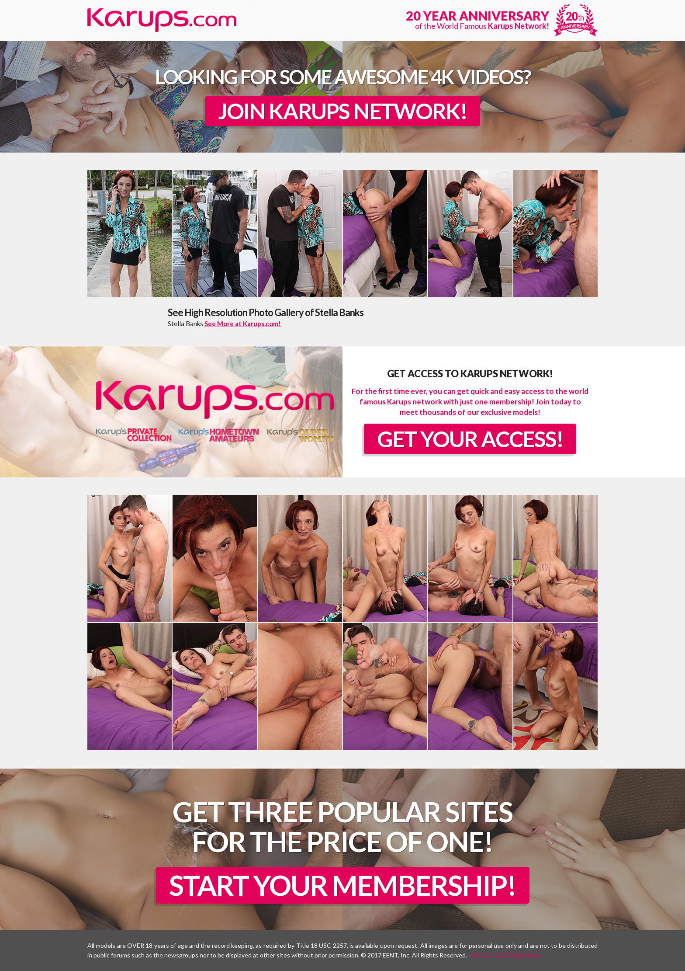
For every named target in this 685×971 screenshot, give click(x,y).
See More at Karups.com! (242, 323)
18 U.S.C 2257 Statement (505, 955)
